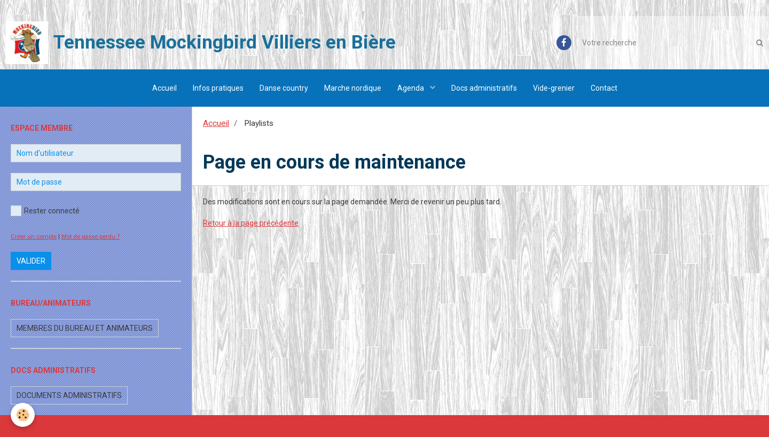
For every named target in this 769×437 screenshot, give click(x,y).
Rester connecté (45, 210)
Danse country (284, 88)
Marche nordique (352, 88)
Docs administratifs (484, 88)
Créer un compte (34, 236)
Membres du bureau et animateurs (85, 328)
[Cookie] (23, 415)
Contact (604, 88)
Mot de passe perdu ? (90, 236)
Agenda (411, 88)
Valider (31, 261)
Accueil (164, 88)
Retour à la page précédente (251, 223)
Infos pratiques (218, 88)
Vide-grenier (554, 88)
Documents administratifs (69, 395)
